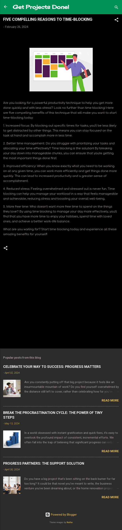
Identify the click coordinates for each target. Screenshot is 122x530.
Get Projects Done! (41, 7)
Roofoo (70, 522)
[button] (116, 20)
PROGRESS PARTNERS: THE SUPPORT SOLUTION (43, 463)
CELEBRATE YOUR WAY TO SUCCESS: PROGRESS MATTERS (52, 367)
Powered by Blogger (61, 514)
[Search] (116, 8)
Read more (110, 400)
